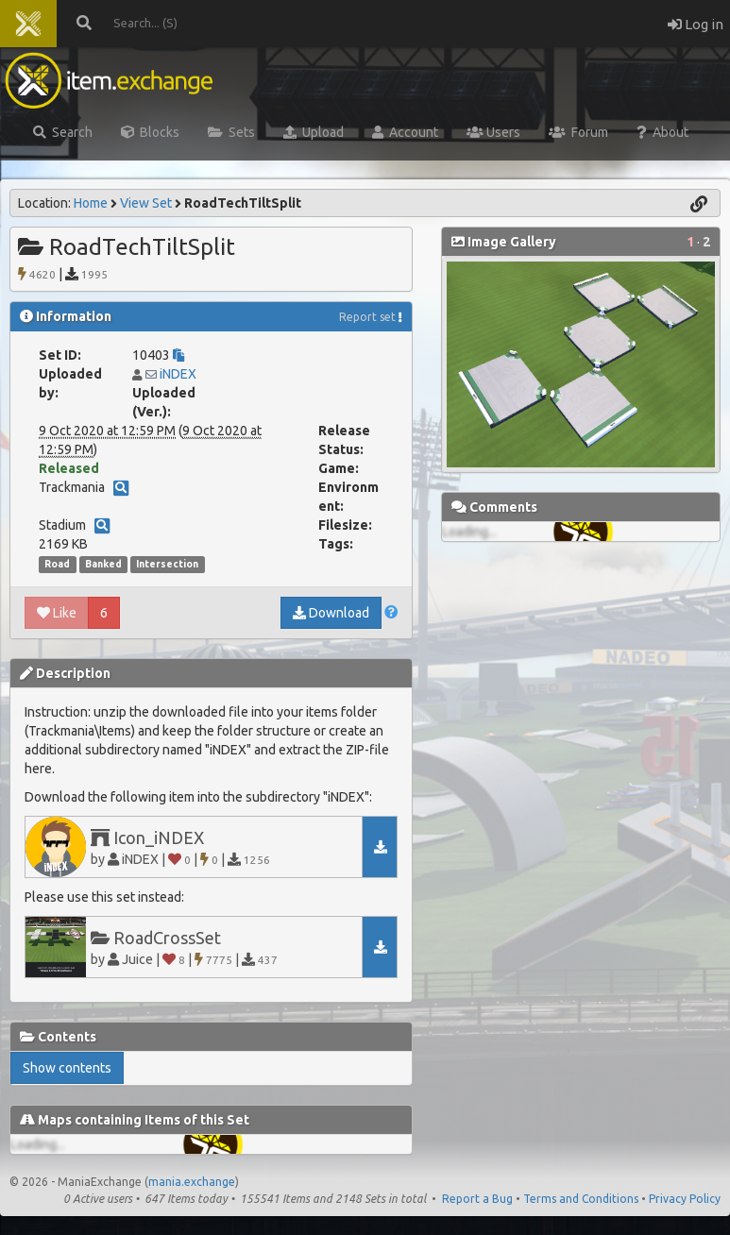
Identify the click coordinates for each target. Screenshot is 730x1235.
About (662, 132)
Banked (103, 563)
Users (493, 132)
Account (405, 132)
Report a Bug (477, 1199)
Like (56, 612)
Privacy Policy (685, 1199)
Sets (231, 132)
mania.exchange (191, 1182)
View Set (146, 203)
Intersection (167, 563)
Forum (578, 132)
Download (331, 612)
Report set (367, 317)
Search (63, 132)
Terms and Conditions (580, 1199)
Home (91, 203)
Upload (313, 132)
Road (57, 563)
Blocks (150, 132)
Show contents (67, 1067)
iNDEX (178, 373)
